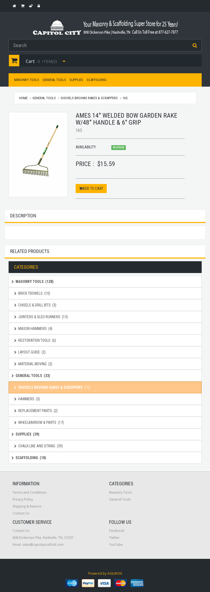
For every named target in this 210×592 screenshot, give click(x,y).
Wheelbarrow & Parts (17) (39, 422)
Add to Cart (91, 188)
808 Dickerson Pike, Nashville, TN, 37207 (43, 537)
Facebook (116, 530)
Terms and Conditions (29, 492)
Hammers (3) (27, 399)
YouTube (116, 544)
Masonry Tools (26, 80)
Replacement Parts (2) (36, 411)
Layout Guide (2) (30, 352)
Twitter (114, 537)
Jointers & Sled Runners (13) (41, 317)
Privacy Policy (23, 499)
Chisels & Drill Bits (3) (35, 305)
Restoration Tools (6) (35, 340)
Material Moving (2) (33, 364)
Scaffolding (96, 80)
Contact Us (21, 513)
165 (125, 98)
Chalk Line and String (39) (38, 446)
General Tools (54, 80)
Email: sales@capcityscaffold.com (38, 544)
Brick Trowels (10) (32, 293)
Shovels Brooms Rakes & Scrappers (89, 98)
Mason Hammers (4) (33, 328)
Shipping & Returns (27, 506)
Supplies (76, 80)
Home (23, 98)
